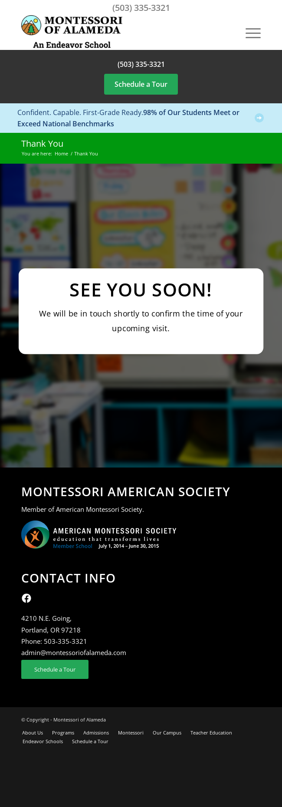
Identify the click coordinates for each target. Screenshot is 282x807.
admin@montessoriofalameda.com (73, 652)
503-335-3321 (65, 641)
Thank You (42, 143)
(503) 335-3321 (141, 7)
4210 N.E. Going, (46, 618)
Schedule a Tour (141, 84)
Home (61, 153)
